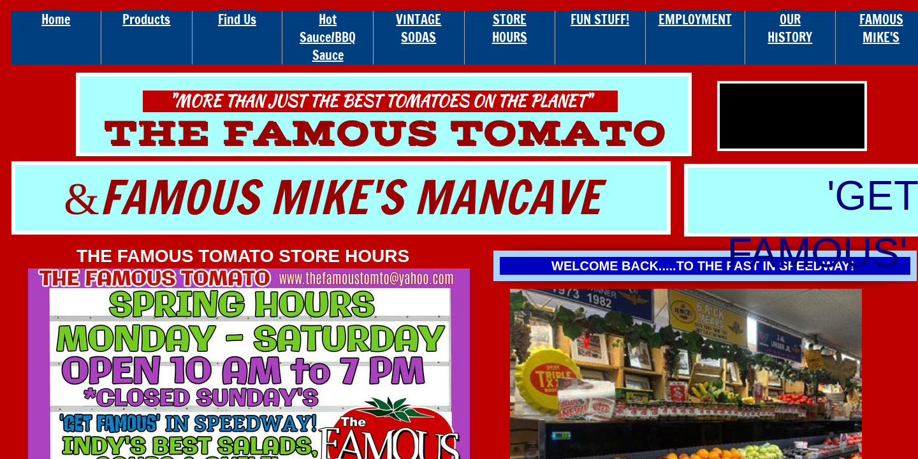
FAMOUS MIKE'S (881, 28)
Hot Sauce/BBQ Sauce (328, 37)
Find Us (237, 19)
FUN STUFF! (600, 19)
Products (146, 19)
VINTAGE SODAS (418, 28)
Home (55, 19)
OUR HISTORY (790, 28)
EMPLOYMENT (695, 19)
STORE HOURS (509, 28)
